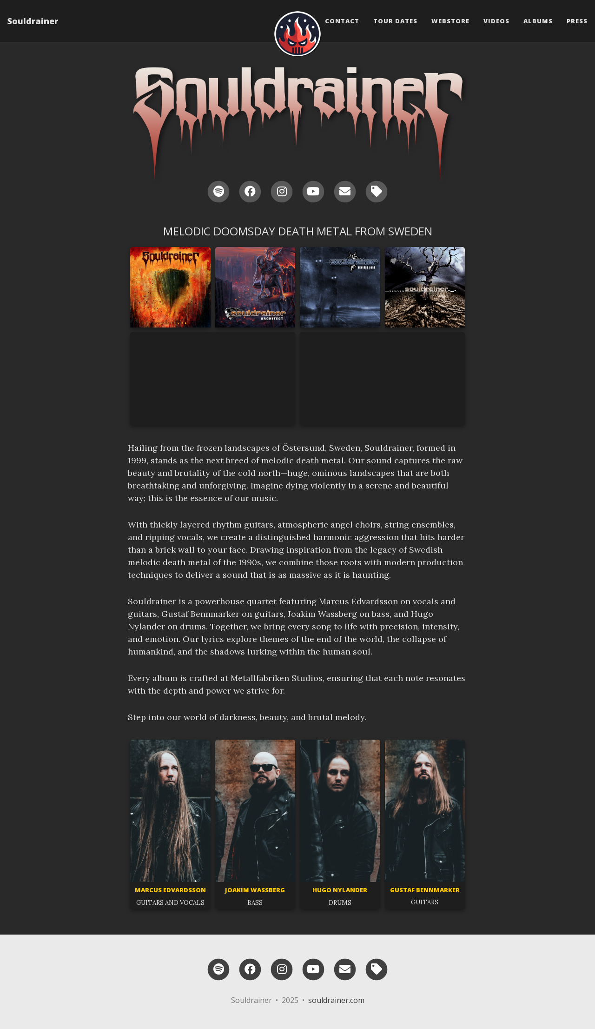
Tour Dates (395, 21)
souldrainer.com (336, 1000)
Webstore (450, 21)
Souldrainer (32, 21)
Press (577, 21)
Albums (538, 21)
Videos (496, 21)
